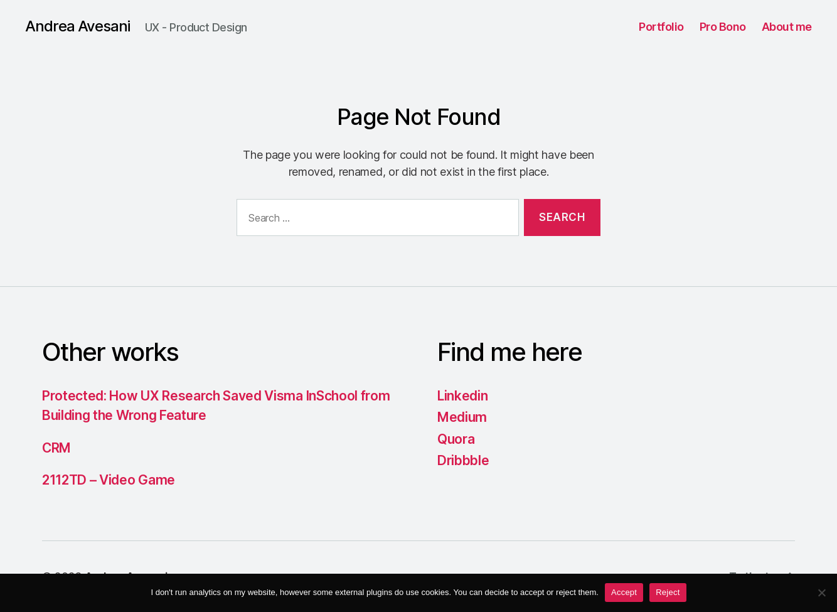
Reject (668, 592)
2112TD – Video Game (108, 480)
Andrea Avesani (77, 26)
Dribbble (463, 460)
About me (787, 26)
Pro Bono (723, 26)
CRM (56, 448)
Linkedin (462, 396)
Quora (455, 439)
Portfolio (661, 26)
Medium (462, 417)
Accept (624, 592)
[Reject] (821, 592)
